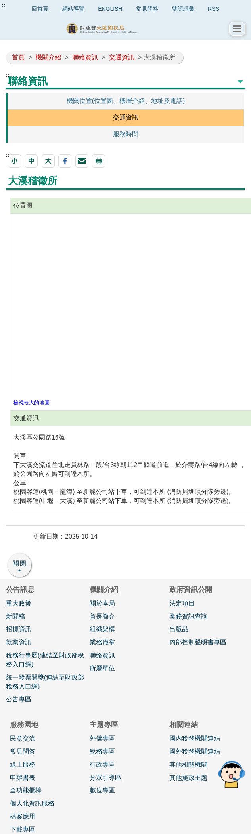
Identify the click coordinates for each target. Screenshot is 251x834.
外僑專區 (102, 738)
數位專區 (102, 790)
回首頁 (40, 9)
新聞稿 (15, 616)
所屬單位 (102, 668)
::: (4, 5)
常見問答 (147, 9)
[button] (237, 28)
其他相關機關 (188, 764)
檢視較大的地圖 (31, 403)
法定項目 (182, 603)
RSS (213, 9)
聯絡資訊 (85, 57)
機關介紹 (48, 57)
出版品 (178, 629)
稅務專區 (102, 751)
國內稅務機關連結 (194, 738)
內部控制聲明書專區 (197, 642)
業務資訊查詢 (188, 616)
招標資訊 (18, 629)
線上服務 (22, 764)
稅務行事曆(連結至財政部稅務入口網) (45, 660)
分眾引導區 (105, 777)
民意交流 (22, 738)
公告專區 (18, 699)
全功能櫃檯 (26, 790)
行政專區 (102, 764)
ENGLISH (110, 9)
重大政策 (18, 603)
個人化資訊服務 (32, 803)
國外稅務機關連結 (194, 751)
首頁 (18, 57)
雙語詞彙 (183, 9)
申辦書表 (22, 777)
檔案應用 (22, 816)
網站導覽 (73, 9)
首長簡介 (102, 616)
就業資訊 (18, 642)
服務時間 (125, 134)
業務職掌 (102, 642)
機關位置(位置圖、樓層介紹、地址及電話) (126, 100)
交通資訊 (121, 57)
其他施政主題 (188, 777)
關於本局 (102, 603)
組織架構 (102, 629)
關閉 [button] (20, 563)
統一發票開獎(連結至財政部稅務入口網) (45, 682)
